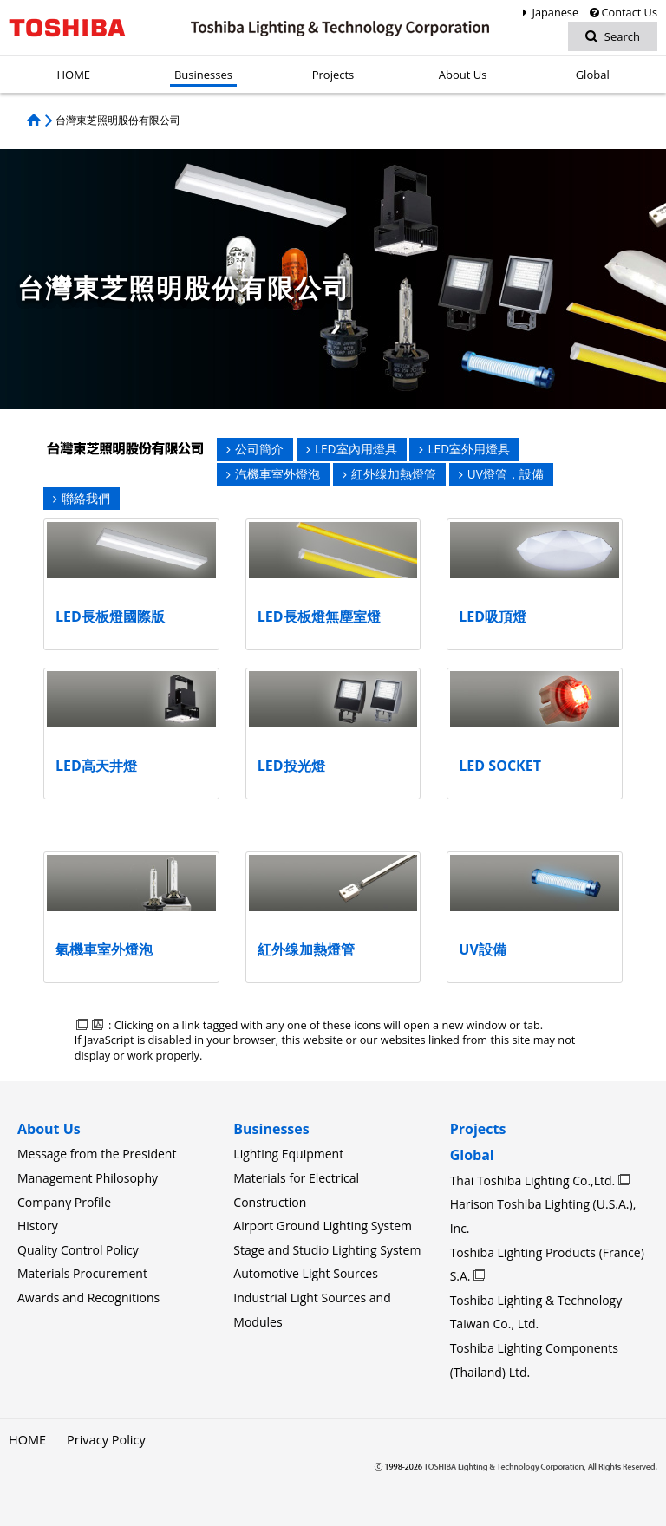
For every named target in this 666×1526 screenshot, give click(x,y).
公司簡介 (255, 448)
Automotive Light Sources (305, 1273)
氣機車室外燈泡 (104, 949)
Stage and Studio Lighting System (327, 1250)
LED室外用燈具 (464, 448)
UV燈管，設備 (501, 474)
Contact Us (622, 12)
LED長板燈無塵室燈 (319, 616)
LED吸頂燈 (492, 616)
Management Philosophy (87, 1178)
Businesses (271, 1128)
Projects (478, 1128)
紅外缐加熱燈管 (389, 474)
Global (472, 1154)
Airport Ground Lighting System (322, 1225)
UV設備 (482, 949)
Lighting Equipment (288, 1153)
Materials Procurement (82, 1273)
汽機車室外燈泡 (273, 474)
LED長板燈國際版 (110, 616)
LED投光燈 (291, 765)
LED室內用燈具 (351, 448)
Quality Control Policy (78, 1250)
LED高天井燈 (96, 765)
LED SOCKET (500, 765)
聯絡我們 (81, 498)
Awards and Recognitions (88, 1297)
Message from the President (96, 1153)
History (37, 1225)
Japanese (548, 12)
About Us (49, 1128)
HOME (27, 1439)
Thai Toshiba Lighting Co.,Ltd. (534, 1180)
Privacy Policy (103, 1439)
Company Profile (64, 1202)
